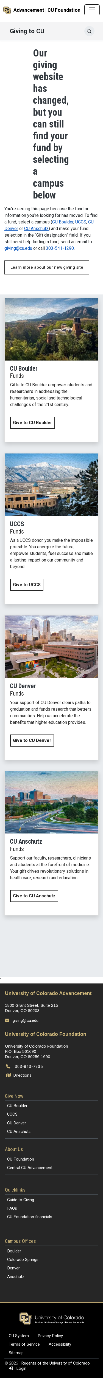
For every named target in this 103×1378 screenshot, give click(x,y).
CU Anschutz (36, 228)
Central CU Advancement (29, 1167)
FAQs (12, 1208)
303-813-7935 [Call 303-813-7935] (29, 1066)
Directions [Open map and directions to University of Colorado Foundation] (19, 1075)
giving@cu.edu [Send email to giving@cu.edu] (25, 1020)
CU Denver (16, 1123)
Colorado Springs (22, 1259)
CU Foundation (20, 1159)
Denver (13, 1268)
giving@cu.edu (18, 248)
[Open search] (89, 31)
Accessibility (60, 1344)
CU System (19, 1335)
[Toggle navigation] (92, 9)
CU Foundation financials (29, 1216)
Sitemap (16, 1352)
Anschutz (15, 1276)
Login (16, 1368)
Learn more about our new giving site (46, 267)
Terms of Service (24, 1344)
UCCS (80, 222)
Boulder (14, 1251)
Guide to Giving (20, 1199)
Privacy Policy (50, 1335)
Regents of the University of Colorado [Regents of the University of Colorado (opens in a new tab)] (55, 1363)
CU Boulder (62, 222)
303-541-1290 (60, 248)
